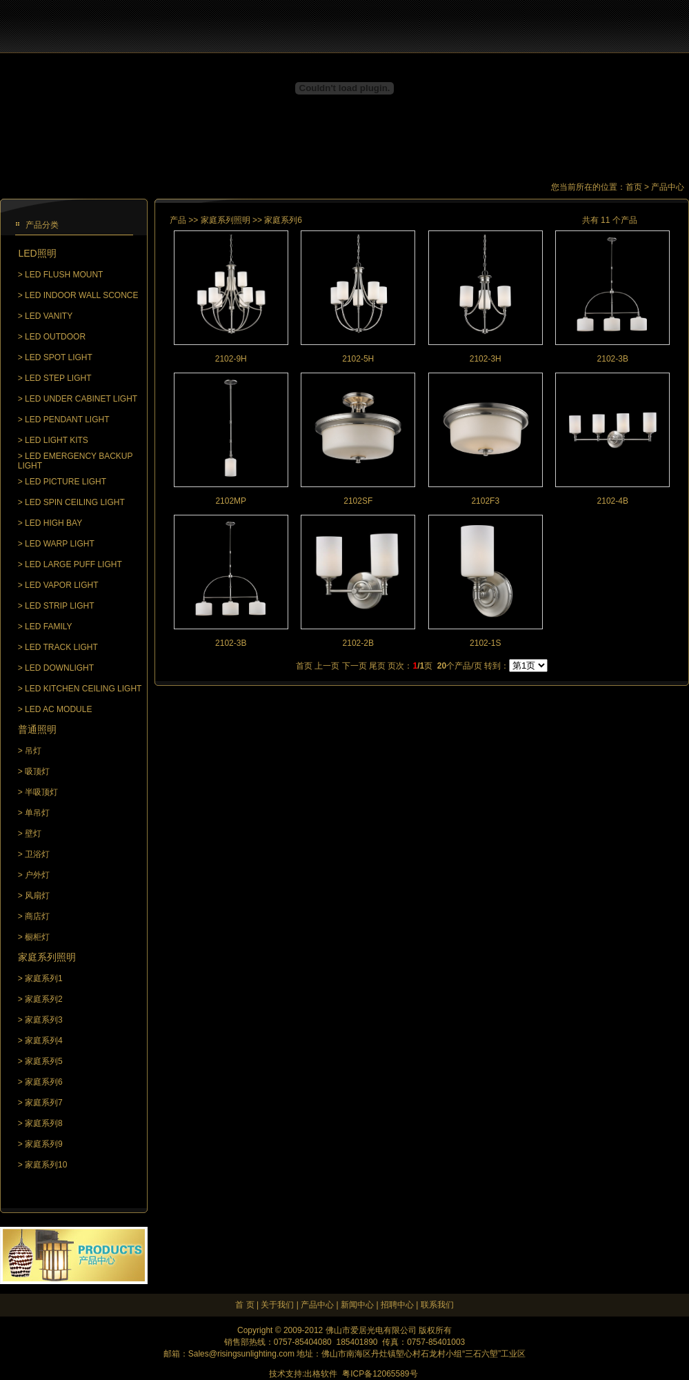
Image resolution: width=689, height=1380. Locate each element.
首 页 (244, 1305)
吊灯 (33, 751)
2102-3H (485, 359)
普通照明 (37, 729)
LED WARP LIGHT (59, 544)
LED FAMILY (48, 626)
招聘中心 (397, 1305)
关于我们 (277, 1305)
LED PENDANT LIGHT (67, 419)
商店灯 (37, 916)
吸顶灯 (37, 771)
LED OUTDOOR (55, 337)
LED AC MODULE (58, 709)
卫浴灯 (37, 854)
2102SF (357, 501)
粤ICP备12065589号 (379, 1374)
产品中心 (317, 1305)
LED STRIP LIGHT (59, 606)
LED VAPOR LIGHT (61, 585)
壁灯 (33, 833)
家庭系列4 (44, 1040)
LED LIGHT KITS (56, 440)
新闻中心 (357, 1305)
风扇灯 (37, 895)
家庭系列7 (44, 1102)
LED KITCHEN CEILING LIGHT (83, 688)
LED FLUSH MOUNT (64, 274)
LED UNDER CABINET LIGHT (81, 399)
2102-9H (231, 359)
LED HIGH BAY (53, 523)
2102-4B (612, 501)
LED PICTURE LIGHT (65, 481)
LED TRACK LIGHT (61, 647)
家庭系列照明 (47, 957)
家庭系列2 (44, 999)
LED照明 (37, 253)
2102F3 (485, 501)
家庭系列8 (44, 1123)
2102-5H (358, 359)
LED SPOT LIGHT (58, 357)
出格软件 (320, 1374)
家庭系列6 (44, 1082)
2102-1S (485, 643)
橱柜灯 (37, 937)
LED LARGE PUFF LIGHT (73, 564)
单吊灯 (37, 813)
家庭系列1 (44, 978)
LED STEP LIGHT (58, 378)
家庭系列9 (44, 1144)
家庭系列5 (44, 1061)
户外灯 (37, 875)
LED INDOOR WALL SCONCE (81, 295)
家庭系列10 (46, 1165)
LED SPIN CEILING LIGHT (75, 502)
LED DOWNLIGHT (59, 668)
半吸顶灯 (41, 792)
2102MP (230, 501)
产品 (178, 220)
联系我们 (437, 1305)
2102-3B (612, 359)
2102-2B (358, 643)
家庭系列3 (44, 1020)
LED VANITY (48, 316)
